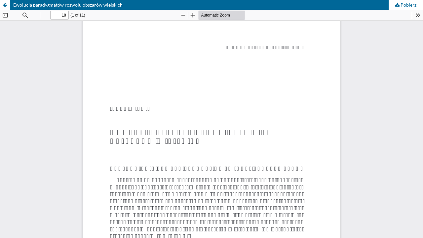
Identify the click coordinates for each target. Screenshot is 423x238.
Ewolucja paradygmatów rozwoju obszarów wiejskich (68, 5)
